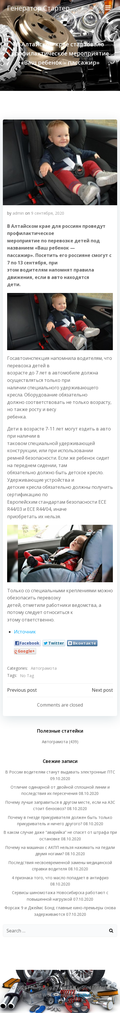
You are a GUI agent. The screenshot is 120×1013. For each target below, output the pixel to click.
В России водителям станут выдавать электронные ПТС (60, 772)
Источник (25, 632)
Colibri (84, 995)
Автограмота (44, 668)
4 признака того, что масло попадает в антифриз (60, 877)
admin (18, 213)
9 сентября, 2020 (47, 213)
